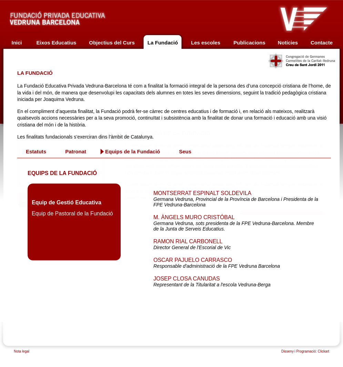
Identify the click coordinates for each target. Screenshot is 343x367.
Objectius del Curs (112, 42)
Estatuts (36, 151)
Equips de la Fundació (132, 151)
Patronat (75, 151)
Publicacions (249, 42)
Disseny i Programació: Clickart (305, 351)
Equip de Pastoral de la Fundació (72, 213)
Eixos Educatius (57, 42)
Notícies (288, 42)
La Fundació (163, 42)
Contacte (322, 42)
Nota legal (21, 351)
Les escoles (205, 42)
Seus (185, 151)
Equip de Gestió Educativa (66, 202)
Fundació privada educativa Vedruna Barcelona (64, 16)
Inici (16, 42)
